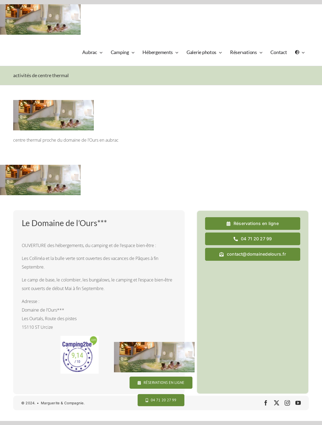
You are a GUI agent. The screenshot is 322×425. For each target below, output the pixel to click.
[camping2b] (79, 338)
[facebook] (266, 403)
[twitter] (276, 403)
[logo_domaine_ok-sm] (28, 45)
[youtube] (298, 403)
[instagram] (287, 403)
